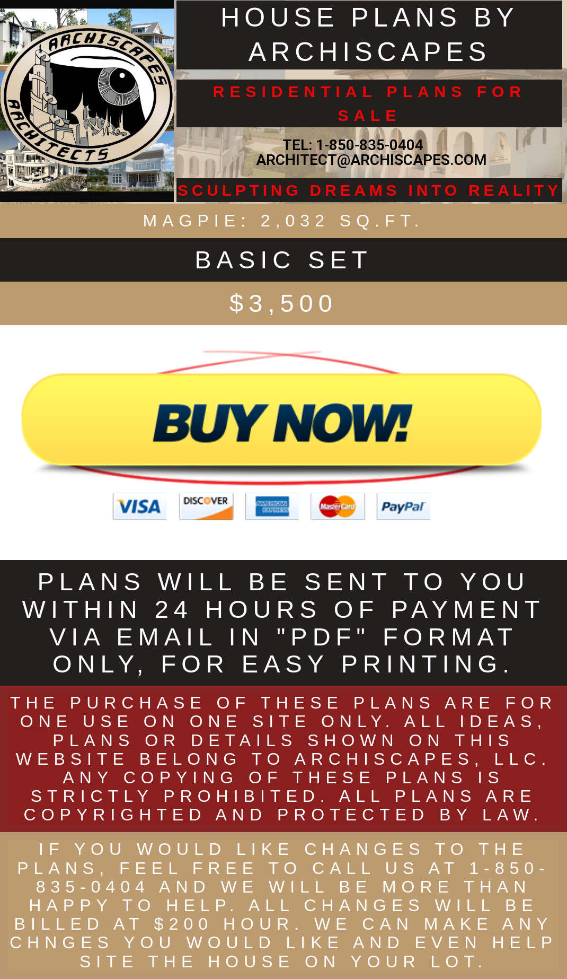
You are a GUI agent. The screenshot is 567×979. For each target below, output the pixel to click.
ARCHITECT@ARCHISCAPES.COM (369, 160)
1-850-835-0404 (369, 145)
